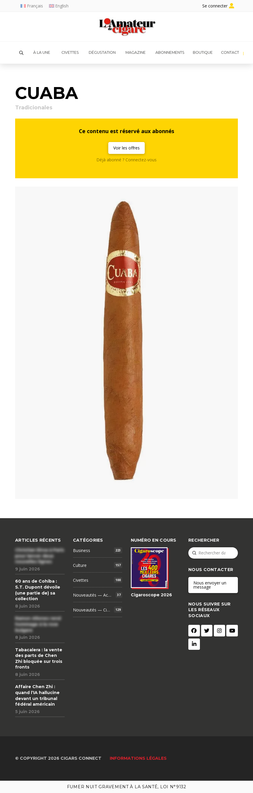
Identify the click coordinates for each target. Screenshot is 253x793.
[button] (21, 53)
